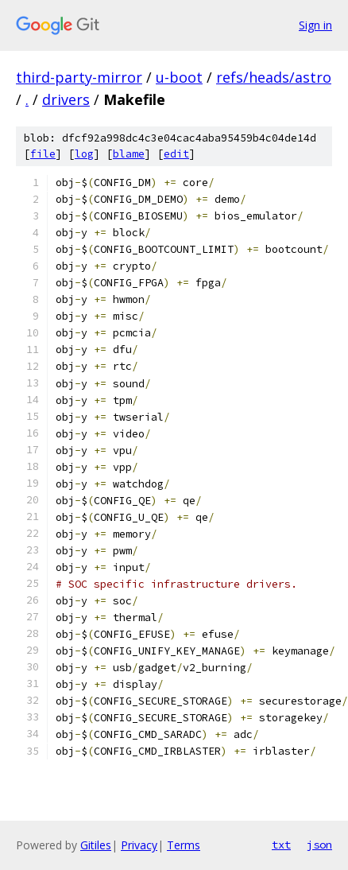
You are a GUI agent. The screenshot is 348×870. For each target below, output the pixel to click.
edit (176, 154)
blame (129, 154)
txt (281, 844)
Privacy (139, 845)
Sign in (315, 25)
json (319, 844)
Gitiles (95, 845)
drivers (66, 99)
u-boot (179, 77)
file (43, 154)
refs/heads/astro (273, 77)
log (84, 154)
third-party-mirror (79, 77)
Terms (183, 845)
